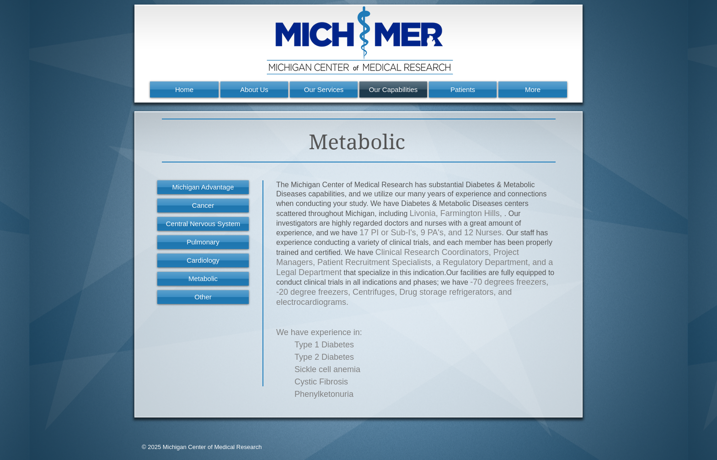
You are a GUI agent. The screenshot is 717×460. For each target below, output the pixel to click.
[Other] (203, 297)
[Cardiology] (203, 260)
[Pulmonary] (203, 242)
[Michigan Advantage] (203, 187)
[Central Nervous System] (203, 224)
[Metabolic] (203, 279)
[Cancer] (203, 205)
